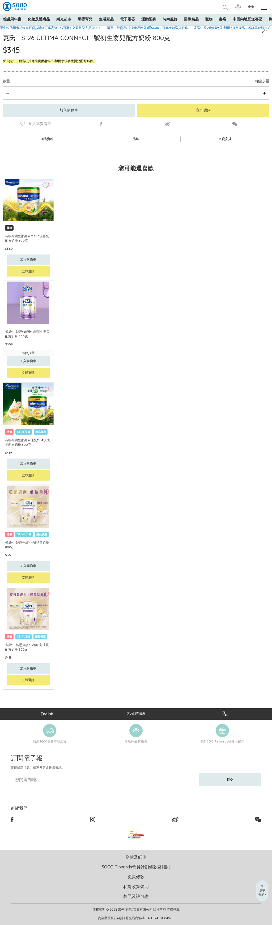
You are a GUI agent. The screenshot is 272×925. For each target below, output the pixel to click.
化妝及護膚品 (39, 19)
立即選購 (203, 110)
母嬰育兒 (85, 19)
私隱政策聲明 (136, 886)
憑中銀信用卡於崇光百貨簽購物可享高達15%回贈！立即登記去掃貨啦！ (50, 28)
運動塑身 (148, 19)
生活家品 (106, 19)
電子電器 (127, 19)
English (47, 713)
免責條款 (136, 876)
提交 (230, 780)
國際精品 (191, 19)
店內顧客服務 (136, 714)
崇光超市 (63, 19)
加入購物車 (69, 110)
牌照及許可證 (136, 896)
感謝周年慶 (12, 19)
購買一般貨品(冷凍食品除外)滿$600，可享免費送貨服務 (147, 28)
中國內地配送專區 (247, 19)
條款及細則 (136, 857)
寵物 (208, 19)
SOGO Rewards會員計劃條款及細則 (136, 866)
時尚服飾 (170, 19)
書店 (222, 19)
